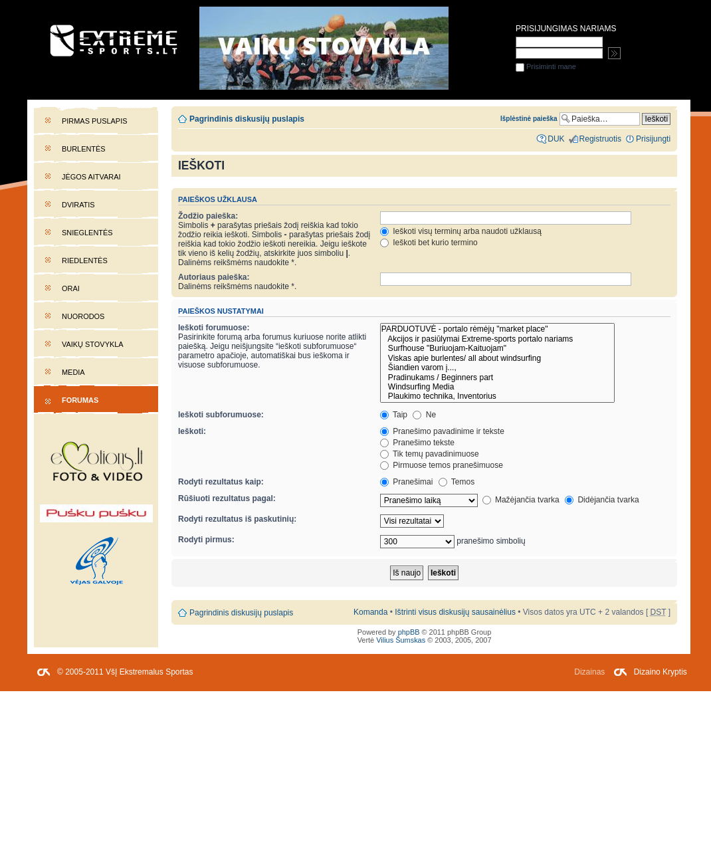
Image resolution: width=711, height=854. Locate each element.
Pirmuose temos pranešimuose (441, 465)
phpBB (409, 632)
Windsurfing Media (497, 386)
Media (73, 372)
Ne (424, 414)
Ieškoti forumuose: (214, 327)
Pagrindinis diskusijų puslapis (246, 119)
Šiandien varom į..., (497, 367)
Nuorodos (83, 316)
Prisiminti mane (546, 66)
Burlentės (84, 149)
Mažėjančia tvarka (520, 499)
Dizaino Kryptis (660, 672)
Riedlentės (85, 261)
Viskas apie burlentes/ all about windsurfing (497, 358)
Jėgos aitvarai (91, 177)
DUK (556, 139)
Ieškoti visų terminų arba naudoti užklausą (461, 231)
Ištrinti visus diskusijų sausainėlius (455, 612)
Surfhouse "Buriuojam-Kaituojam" (497, 348)
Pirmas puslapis (94, 121)
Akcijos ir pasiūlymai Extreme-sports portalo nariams (497, 339)
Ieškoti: (192, 431)
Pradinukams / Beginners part (497, 377)
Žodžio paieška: (208, 216)
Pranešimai (406, 481)
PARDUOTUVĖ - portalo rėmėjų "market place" (497, 329)
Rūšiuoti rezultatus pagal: (227, 498)
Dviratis (78, 205)
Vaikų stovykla (93, 344)
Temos (457, 481)
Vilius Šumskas (400, 640)
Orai (71, 288)
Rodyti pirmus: (206, 539)
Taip (393, 414)
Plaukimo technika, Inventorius (497, 396)
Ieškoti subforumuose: (221, 414)
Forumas (80, 400)
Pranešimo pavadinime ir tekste (442, 431)
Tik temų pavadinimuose (429, 454)
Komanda (370, 612)
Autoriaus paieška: (214, 277)
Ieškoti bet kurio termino (429, 242)
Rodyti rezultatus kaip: (221, 481)
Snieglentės (87, 233)
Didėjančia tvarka (602, 499)
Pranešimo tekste (417, 442)
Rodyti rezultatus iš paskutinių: (237, 519)
